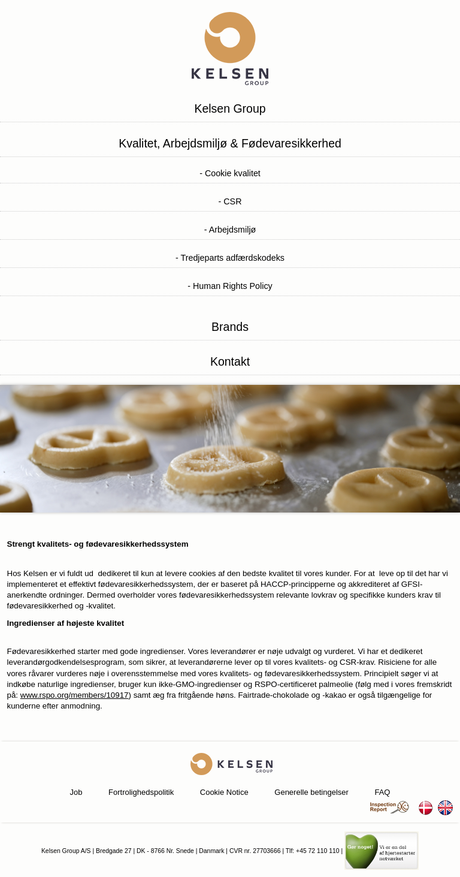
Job (76, 792)
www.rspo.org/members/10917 (74, 695)
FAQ (382, 792)
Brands (230, 326)
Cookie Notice (224, 792)
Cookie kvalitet (233, 173)
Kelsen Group (229, 108)
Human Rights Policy (233, 286)
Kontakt (230, 361)
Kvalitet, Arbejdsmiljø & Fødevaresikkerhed (230, 143)
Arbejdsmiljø (232, 229)
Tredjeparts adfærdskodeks (232, 258)
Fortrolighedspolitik (141, 792)
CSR (232, 201)
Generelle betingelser (311, 792)
